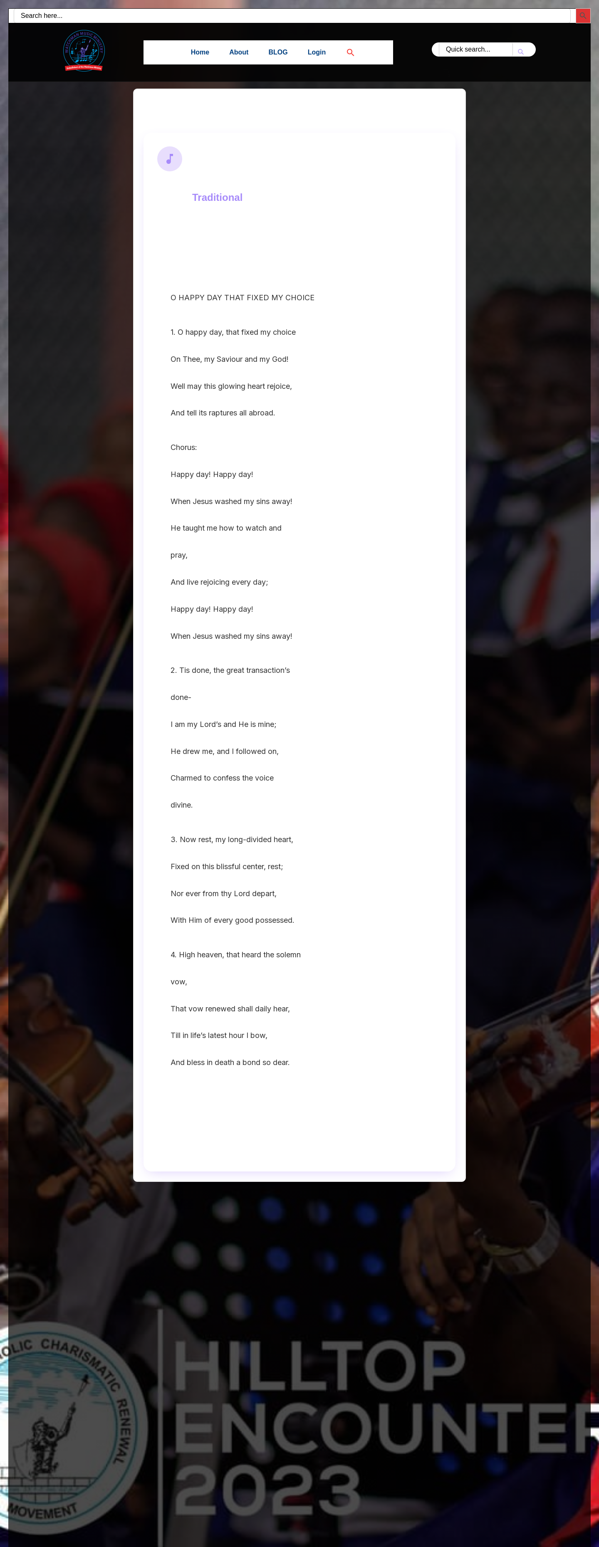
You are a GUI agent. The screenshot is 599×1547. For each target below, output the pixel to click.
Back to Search (181, 109)
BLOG (277, 52)
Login (317, 52)
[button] (345, 52)
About (238, 52)
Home (200, 52)
